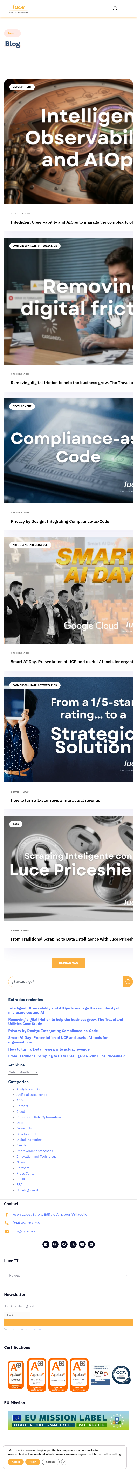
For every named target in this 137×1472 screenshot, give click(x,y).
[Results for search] (65, 994)
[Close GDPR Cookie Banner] (65, 1462)
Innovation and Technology (36, 1161)
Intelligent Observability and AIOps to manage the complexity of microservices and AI (64, 1015)
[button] (116, 8)
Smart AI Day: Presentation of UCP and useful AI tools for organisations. (58, 1044)
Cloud (20, 1116)
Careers (22, 1111)
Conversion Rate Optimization (35, 250)
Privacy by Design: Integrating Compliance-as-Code (53, 1035)
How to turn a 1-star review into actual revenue (49, 1054)
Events (21, 1150)
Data (16, 828)
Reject (33, 1461)
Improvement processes (34, 1155)
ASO (19, 1105)
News (20, 1167)
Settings (51, 1461)
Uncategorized (27, 1195)
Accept (15, 1461)
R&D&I (21, 1184)
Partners (22, 1172)
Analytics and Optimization (36, 1094)
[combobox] (65, 986)
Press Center (26, 1178)
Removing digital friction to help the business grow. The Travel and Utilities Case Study (65, 1026)
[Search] (128, 986)
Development (22, 91)
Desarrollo (24, 1133)
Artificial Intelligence (30, 549)
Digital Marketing (29, 1144)
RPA (19, 1189)
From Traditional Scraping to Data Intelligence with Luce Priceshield (67, 1060)
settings (12, 1454)
